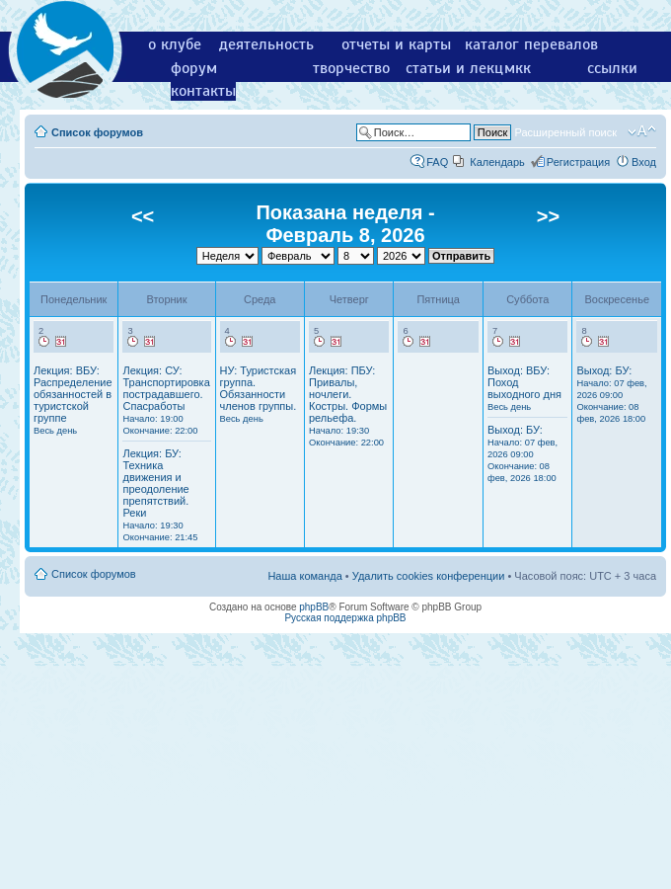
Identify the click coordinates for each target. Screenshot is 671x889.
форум (194, 68)
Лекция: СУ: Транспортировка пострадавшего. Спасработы (165, 400)
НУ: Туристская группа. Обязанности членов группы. (258, 394)
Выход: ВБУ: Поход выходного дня (524, 388)
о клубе (174, 44)
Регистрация (578, 162)
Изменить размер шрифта (642, 131)
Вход (644, 162)
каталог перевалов (531, 44)
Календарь (497, 162)
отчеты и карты (396, 44)
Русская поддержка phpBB (345, 617)
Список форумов (97, 132)
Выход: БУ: (522, 453)
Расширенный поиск (565, 132)
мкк (517, 68)
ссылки (612, 68)
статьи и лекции (463, 68)
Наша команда (304, 576)
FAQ (437, 162)
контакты (203, 91)
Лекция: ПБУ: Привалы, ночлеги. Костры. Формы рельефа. (348, 405)
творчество (351, 68)
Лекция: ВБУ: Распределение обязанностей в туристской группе (73, 400)
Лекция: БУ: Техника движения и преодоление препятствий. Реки (159, 494)
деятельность (266, 44)
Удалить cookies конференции (428, 576)
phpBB (314, 607)
